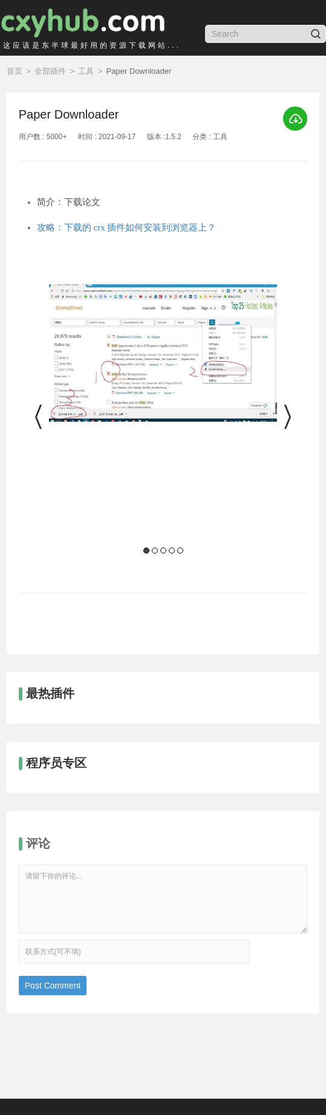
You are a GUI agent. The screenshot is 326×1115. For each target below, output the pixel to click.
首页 (14, 71)
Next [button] (286, 417)
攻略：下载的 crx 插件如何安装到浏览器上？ (127, 227)
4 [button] (172, 551)
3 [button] (163, 551)
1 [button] (146, 551)
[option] (163, 420)
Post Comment (53, 985)
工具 (86, 71)
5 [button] (180, 551)
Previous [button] (40, 417)
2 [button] (155, 551)
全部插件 (50, 71)
